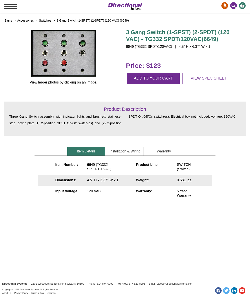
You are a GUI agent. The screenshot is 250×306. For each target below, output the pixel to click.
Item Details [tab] (86, 151)
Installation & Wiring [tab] (125, 151)
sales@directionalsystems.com (175, 283)
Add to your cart (153, 78)
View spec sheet (209, 78)
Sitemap (51, 293)
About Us (6, 293)
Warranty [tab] (164, 151)
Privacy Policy (21, 293)
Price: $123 (143, 65)
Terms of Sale (37, 293)
